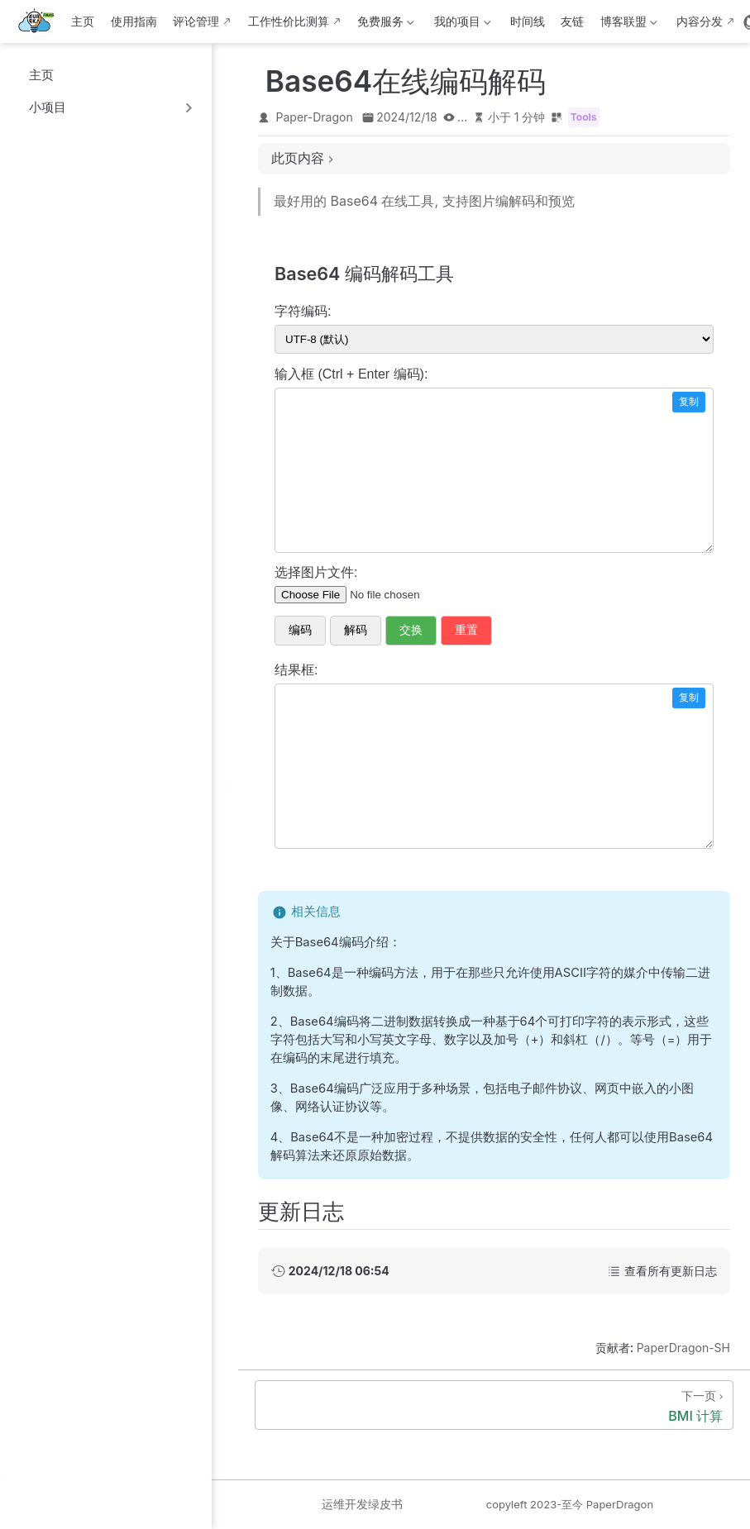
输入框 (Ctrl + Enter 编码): (351, 374)
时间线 (527, 21)
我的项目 (461, 24)
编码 (300, 629)
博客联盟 (627, 24)
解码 (355, 629)
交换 (411, 629)
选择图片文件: (316, 572)
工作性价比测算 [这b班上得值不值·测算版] (288, 21)
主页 (82, 21)
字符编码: (303, 311)
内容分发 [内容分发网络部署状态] (699, 21)
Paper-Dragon (314, 117)
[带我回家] (41, 21)
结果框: (296, 670)
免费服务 (384, 24)
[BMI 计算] (494, 1405)
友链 (572, 21)
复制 (689, 401)
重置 (466, 629)
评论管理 (196, 21)
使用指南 (134, 21)
